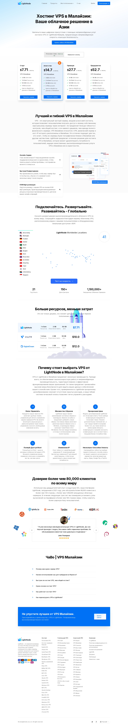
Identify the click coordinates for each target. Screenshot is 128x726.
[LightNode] (25, 3)
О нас (78, 3)
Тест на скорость (62, 281)
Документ (92, 654)
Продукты (53, 3)
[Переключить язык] (104, 721)
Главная (44, 3)
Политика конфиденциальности (98, 643)
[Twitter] (92, 721)
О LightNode (92, 640)
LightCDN (91, 652)
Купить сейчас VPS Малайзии (64, 42)
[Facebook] (96, 721)
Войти (93, 3)
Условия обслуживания (95, 649)
